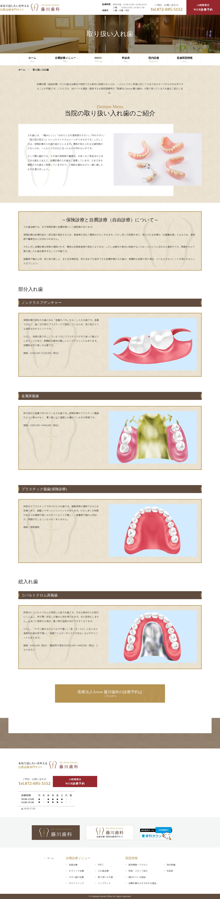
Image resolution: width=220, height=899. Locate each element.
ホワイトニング (76, 883)
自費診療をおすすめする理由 (142, 883)
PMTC (101, 864)
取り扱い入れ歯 (105, 877)
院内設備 (171, 864)
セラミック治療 (76, 870)
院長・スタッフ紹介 (138, 870)
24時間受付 (203, 8)
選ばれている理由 (137, 877)
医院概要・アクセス (138, 864)
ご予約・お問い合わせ (166, 7)
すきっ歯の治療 (76, 877)
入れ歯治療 (103, 870)
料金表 (170, 870)
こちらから (110, 694)
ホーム (21, 70)
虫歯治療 (73, 864)
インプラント (104, 883)
